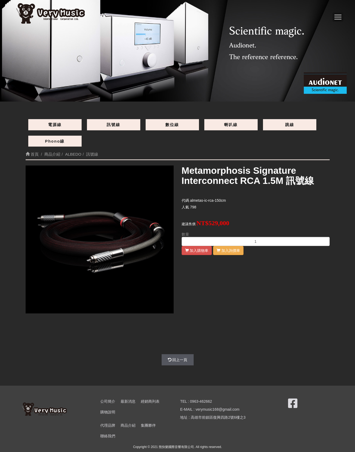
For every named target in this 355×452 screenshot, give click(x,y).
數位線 (172, 124)
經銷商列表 (150, 401)
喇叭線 (231, 124)
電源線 (55, 124)
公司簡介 (107, 401)
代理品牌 (107, 425)
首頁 (32, 154)
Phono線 (55, 141)
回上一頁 (178, 360)
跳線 (289, 124)
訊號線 (113, 124)
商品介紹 (128, 425)
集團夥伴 (148, 425)
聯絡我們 (107, 436)
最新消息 (128, 401)
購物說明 (107, 412)
